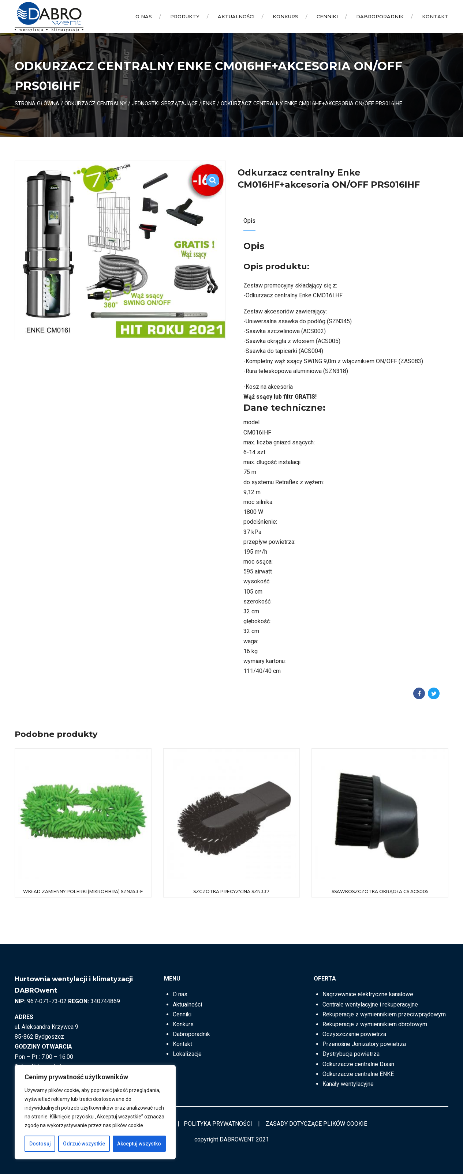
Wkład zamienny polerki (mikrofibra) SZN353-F (83, 891)
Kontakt (435, 16)
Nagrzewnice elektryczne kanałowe (367, 994)
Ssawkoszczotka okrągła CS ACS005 (380, 891)
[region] (95, 1112)
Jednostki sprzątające (165, 103)
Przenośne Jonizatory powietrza (364, 1044)
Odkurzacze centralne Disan (358, 1064)
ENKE (209, 103)
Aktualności (236, 16)
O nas (143, 16)
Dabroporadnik (380, 16)
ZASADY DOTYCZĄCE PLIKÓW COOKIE (316, 1123)
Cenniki (327, 16)
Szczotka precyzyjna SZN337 (231, 891)
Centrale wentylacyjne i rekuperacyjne (370, 1004)
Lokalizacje (187, 1053)
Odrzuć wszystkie (84, 1144)
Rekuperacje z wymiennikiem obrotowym (374, 1024)
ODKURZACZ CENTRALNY (95, 103)
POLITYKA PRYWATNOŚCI (218, 1123)
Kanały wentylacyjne (348, 1083)
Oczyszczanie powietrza (354, 1034)
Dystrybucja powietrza (351, 1053)
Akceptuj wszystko (139, 1144)
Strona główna (37, 103)
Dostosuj (40, 1144)
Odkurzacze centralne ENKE (358, 1073)
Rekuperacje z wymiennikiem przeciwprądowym (384, 1014)
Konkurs (285, 16)
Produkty (184, 16)
